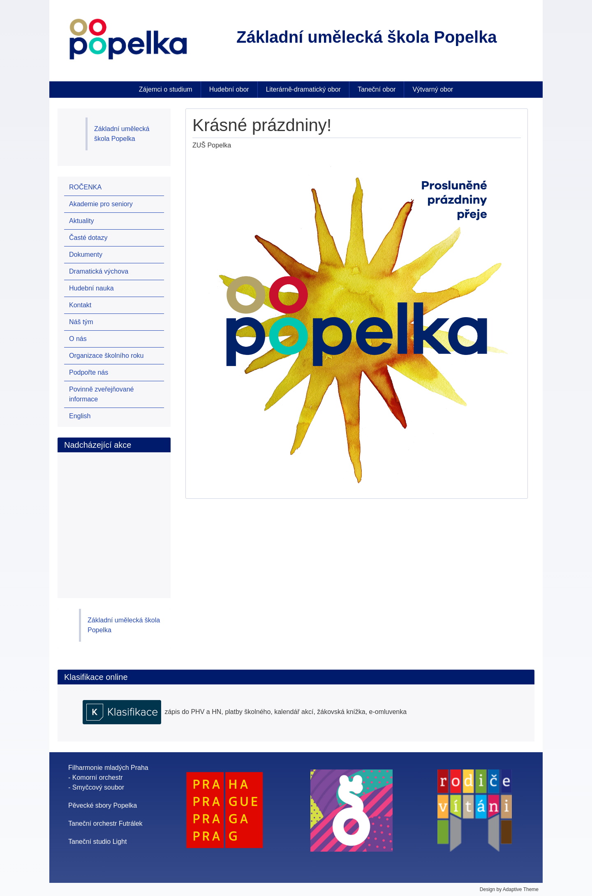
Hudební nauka (91, 288)
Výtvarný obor (432, 89)
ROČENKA (85, 187)
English (79, 415)
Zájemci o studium (165, 89)
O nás (78, 338)
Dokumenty (85, 254)
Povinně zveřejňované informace (101, 394)
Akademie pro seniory (101, 203)
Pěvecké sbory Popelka (102, 805)
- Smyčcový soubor (96, 787)
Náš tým (81, 321)
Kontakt (80, 305)
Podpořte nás (88, 372)
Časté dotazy (88, 237)
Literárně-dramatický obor (303, 89)
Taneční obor (377, 89)
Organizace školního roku (106, 355)
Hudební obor (229, 89)
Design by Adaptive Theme (509, 889)
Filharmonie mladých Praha (108, 767)
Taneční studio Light (97, 841)
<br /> (114, 516)
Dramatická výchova (98, 271)
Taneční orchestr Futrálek (105, 823)
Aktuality (81, 220)
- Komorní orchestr (95, 777)
